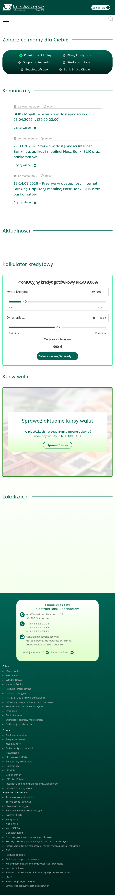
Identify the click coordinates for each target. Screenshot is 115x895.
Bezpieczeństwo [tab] (36, 69)
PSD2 (9, 876)
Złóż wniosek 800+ (16, 757)
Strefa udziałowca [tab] (79, 62)
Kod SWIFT (12, 823)
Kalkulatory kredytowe (19, 761)
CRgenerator (13, 774)
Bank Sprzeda (14, 715)
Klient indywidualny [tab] (37, 55)
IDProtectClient (15, 779)
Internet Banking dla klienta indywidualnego (32, 783)
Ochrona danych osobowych (22, 859)
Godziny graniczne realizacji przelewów (29, 837)
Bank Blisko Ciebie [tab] (77, 69)
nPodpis (10, 770)
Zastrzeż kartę (14, 815)
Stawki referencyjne (17, 806)
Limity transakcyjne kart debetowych (27, 885)
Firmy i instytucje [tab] (79, 55)
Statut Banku (13, 675)
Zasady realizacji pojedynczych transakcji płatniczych (37, 841)
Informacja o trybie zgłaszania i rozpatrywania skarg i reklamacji (43, 845)
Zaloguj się (98, 7)
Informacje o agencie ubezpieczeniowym (30, 702)
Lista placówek (60, 652)
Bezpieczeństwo (15, 739)
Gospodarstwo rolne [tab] (37, 62)
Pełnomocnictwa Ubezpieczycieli (25, 706)
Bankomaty (12, 766)
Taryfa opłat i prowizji (18, 801)
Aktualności (12, 752)
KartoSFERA (13, 828)
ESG (8, 850)
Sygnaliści (11, 710)
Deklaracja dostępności (19, 724)
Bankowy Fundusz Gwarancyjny (24, 810)
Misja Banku (13, 671)
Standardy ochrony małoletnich (24, 719)
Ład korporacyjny (16, 693)
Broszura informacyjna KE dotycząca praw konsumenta (38, 872)
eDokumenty (13, 743)
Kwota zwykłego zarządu (20, 881)
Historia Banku (14, 684)
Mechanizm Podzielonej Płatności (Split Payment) (35, 863)
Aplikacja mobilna (16, 735)
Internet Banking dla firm (20, 788)
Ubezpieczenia (14, 832)
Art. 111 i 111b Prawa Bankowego (26, 697)
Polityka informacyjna (18, 688)
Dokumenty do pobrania (20, 748)
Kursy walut (13, 819)
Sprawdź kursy (57, 445)
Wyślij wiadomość (33, 652)
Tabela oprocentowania (20, 797)
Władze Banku (14, 679)
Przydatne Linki (15, 868)
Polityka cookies (15, 854)
